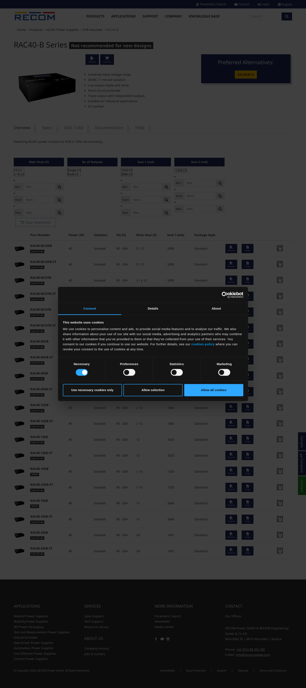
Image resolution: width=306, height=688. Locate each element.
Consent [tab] (89, 308)
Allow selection (152, 390)
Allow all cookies (213, 390)
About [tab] (216, 308)
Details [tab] (153, 308)
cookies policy (203, 344)
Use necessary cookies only (92, 390)
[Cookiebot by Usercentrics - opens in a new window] (224, 295)
